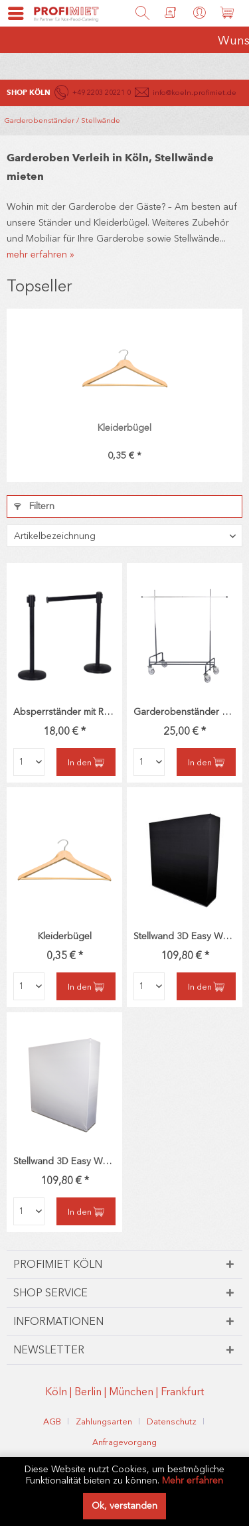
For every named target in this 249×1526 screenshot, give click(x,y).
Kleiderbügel (124, 427)
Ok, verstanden (124, 1505)
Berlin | (91, 1391)
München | (135, 1391)
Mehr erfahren (192, 1480)
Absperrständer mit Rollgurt (64, 712)
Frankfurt (182, 1391)
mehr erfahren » (40, 254)
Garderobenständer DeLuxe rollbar (184, 712)
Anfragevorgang (124, 1442)
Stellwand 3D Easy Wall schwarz (184, 936)
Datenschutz (172, 1421)
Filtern (34, 506)
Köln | (59, 1391)
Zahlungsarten (104, 1421)
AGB (52, 1421)
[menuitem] (10, 13)
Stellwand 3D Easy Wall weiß (64, 1161)
